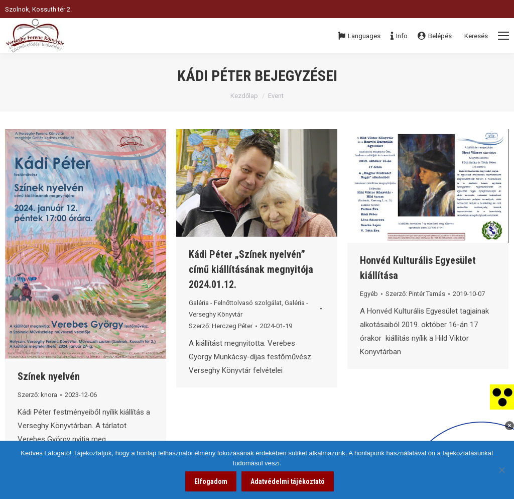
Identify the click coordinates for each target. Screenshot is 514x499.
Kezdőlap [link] (244, 95)
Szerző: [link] (37, 394)
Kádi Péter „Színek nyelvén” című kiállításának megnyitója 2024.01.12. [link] (251, 269)
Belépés (435, 36)
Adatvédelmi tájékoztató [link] (287, 481)
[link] (502, 396)
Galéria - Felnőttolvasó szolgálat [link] (235, 303)
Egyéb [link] (369, 293)
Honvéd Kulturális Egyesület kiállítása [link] (418, 267)
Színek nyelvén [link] (49, 376)
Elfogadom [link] (210, 481)
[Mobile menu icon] (503, 35)
